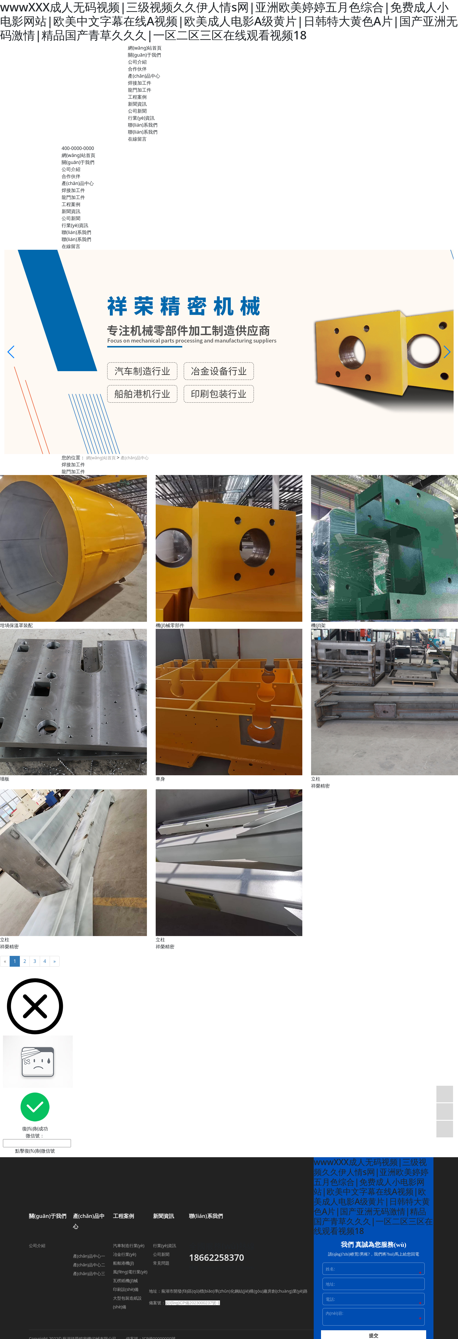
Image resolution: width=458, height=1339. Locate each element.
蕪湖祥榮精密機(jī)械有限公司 (93, 45)
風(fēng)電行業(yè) (130, 1272)
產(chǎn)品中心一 (89, 1256)
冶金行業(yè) (124, 1254)
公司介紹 (137, 62)
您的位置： (73, 457)
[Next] (55, 961)
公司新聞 (137, 111)
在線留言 (137, 139)
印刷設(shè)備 (126, 1289)
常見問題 (161, 1263)
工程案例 (137, 97)
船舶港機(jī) (123, 1263)
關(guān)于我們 (144, 55)
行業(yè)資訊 (141, 118)
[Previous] (5, 961)
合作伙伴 (137, 69)
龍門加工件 (139, 90)
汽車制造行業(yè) (128, 1245)
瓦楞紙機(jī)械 (125, 1280)
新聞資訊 (137, 104)
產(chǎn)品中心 (144, 76)
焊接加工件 (139, 83)
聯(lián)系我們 (142, 125)
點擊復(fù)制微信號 (35, 1151)
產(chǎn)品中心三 (89, 1273)
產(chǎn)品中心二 (89, 1265)
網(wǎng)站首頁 (145, 48)
